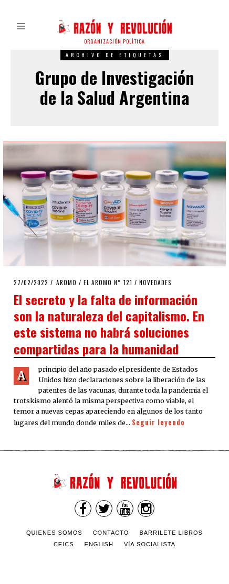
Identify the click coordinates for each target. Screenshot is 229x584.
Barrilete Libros (171, 532)
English (99, 544)
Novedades (155, 282)
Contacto (111, 532)
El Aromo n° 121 (108, 282)
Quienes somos (54, 532)
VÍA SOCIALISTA (149, 544)
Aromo (66, 282)
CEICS (64, 544)
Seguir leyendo (158, 422)
